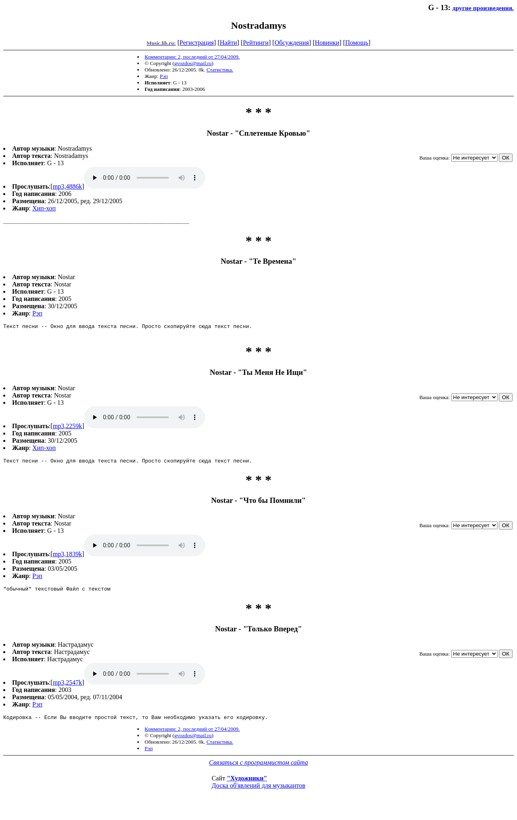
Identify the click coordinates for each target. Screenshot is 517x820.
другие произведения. (483, 7)
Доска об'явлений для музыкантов (258, 792)
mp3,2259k (67, 429)
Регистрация (197, 42)
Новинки (327, 42)
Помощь (356, 42)
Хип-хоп (44, 208)
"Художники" (247, 785)
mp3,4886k (67, 186)
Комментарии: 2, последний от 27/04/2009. (192, 57)
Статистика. (219, 70)
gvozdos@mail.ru (193, 63)
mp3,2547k (67, 688)
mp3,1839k (67, 558)
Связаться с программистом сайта (258, 769)
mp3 (144, 178)
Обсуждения (292, 42)
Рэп (164, 76)
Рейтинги (256, 42)
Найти (228, 42)
